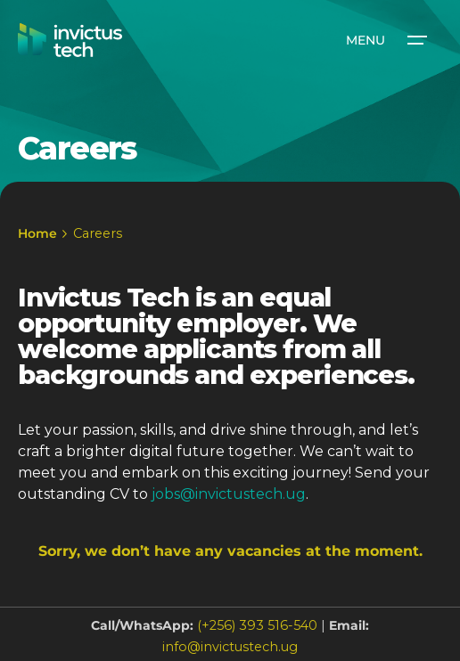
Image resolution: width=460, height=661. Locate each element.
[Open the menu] (385, 40)
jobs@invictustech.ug (229, 494)
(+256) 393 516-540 (257, 625)
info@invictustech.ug (230, 647)
